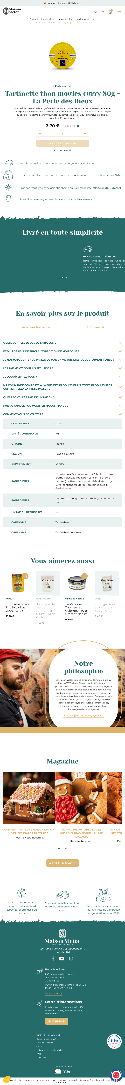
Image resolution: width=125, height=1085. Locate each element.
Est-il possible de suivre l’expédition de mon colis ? (62, 351)
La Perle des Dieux (62, 86)
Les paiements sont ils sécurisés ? (62, 368)
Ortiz (9, 598)
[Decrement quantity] (40, 133)
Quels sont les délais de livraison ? (62, 342)
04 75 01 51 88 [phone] (52, 980)
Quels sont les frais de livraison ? (62, 397)
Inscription (56, 1021)
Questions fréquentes (35, 327)
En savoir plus (67, 118)
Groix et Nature (74, 598)
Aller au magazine (62, 863)
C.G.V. (39, 1046)
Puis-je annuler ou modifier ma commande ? (62, 405)
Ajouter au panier (62, 143)
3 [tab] (66, 277)
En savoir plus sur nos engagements (83, 715)
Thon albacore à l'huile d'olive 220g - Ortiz (17, 607)
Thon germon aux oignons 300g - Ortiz (105, 607)
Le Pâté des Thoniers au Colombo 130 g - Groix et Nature (77, 609)
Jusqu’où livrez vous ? (62, 376)
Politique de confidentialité (49, 1050)
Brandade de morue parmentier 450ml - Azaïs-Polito (46, 611)
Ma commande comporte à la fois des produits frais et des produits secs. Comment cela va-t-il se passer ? (62, 387)
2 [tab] (62, 277)
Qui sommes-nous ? (46, 1039)
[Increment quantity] (85, 133)
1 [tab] (59, 277)
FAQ (38, 1054)
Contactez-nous (53, 993)
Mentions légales (44, 1042)
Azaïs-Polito (43, 598)
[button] (7, 1079)
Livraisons (41, 1057)
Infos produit (95, 327)
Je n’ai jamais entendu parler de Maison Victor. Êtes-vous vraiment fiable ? (62, 359)
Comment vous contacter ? (62, 414)
